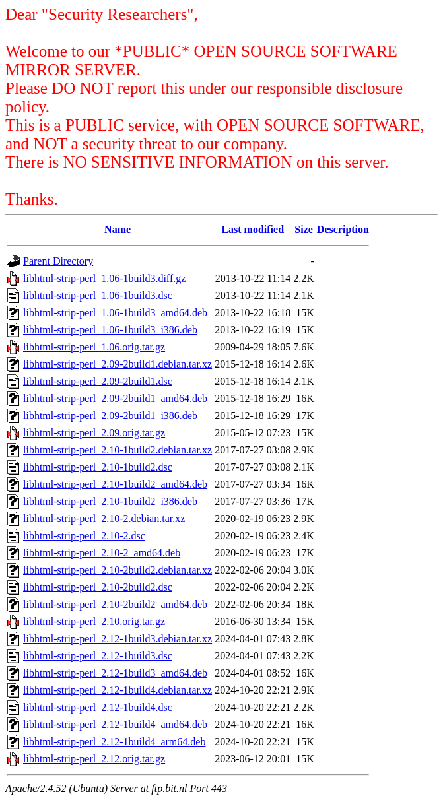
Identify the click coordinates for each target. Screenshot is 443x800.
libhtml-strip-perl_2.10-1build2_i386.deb (110, 501)
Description (343, 229)
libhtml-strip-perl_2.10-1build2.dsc (97, 467)
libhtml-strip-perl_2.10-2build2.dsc (97, 587)
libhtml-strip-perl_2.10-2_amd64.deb (101, 552)
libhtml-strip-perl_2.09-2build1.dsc (97, 381)
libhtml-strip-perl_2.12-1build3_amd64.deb (115, 673)
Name (117, 229)
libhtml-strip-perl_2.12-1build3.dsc (97, 655)
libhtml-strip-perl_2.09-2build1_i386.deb (110, 415)
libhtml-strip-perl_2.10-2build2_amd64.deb (115, 604)
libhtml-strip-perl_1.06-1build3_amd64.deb (115, 312)
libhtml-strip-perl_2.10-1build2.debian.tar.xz (117, 449)
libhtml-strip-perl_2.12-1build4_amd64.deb (115, 724)
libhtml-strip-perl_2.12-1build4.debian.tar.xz (117, 690)
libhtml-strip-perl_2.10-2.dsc (84, 535)
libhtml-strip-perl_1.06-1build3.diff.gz (104, 278)
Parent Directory (58, 261)
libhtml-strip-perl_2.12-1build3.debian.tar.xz (117, 638)
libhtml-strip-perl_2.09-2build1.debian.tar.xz (117, 364)
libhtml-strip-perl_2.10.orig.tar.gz (94, 621)
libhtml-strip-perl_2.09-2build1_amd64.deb (115, 398)
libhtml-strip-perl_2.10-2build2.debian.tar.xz (117, 570)
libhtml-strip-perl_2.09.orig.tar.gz (94, 432)
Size (303, 229)
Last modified (252, 229)
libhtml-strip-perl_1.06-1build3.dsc (97, 295)
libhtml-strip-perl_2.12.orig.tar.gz (94, 758)
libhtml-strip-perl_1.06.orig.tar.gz (94, 346)
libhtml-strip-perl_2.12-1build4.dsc (97, 707)
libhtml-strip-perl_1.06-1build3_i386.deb (110, 329)
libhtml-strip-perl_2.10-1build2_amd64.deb (115, 484)
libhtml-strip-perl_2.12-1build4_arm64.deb (114, 741)
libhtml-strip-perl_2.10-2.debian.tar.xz (104, 518)
